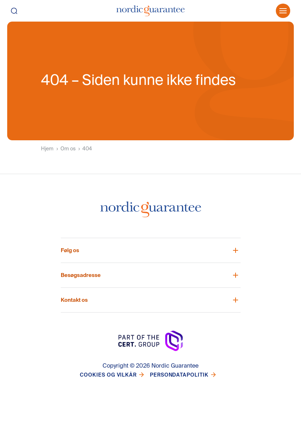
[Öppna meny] (283, 11)
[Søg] (21, 11)
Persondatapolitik (179, 375)
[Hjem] (150, 10)
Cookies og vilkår (108, 375)
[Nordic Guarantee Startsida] (150, 212)
